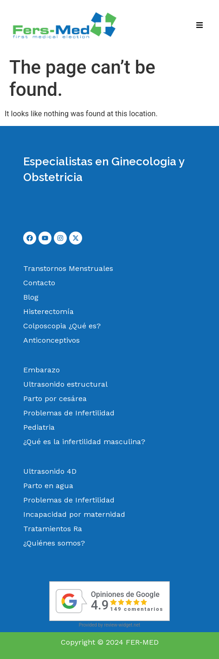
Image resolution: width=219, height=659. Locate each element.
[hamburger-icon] (199, 26)
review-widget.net (122, 625)
